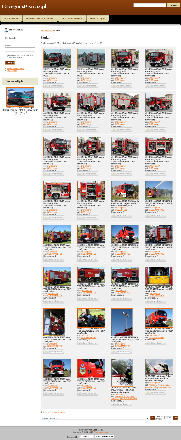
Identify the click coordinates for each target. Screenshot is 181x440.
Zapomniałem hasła (15, 68)
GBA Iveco (52, 80)
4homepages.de (101, 432)
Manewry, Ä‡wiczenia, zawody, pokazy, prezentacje (124, 397)
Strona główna (47, 31)
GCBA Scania (121, 210)
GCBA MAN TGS (156, 210)
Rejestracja (12, 71)
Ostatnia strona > (57, 412)
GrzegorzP (53, 78)
